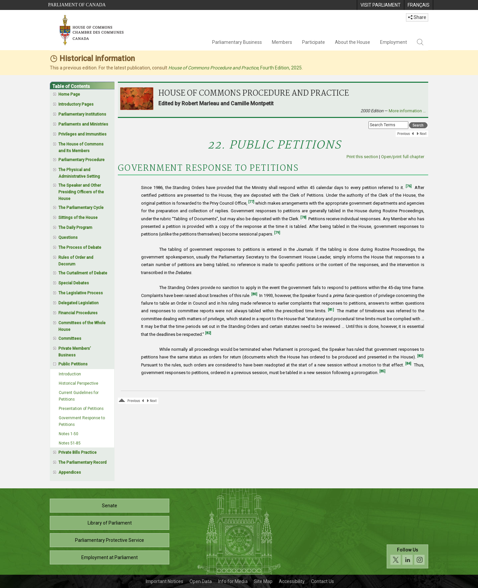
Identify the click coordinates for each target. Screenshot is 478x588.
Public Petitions (73, 364)
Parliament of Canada (77, 4)
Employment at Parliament (109, 557)
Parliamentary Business (237, 42)
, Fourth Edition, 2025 (235, 67)
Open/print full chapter (402, 156)
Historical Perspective (78, 383)
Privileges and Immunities (82, 134)
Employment (393, 42)
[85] (382, 371)
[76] (409, 186)
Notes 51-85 (70, 443)
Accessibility (292, 581)
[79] (277, 233)
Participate (313, 42)
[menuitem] (380, 5)
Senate (109, 505)
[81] (331, 310)
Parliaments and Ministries (83, 124)
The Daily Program (75, 227)
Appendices (69, 472)
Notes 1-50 (68, 434)
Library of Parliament (110, 523)
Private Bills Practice (77, 452)
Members (282, 42)
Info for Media (233, 581)
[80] (254, 294)
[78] (303, 217)
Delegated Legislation (78, 303)
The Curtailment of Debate (82, 273)
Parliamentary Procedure (81, 159)
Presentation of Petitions (81, 408)
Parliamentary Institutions (82, 114)
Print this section (362, 156)
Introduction (70, 374)
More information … (407, 110)
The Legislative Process (80, 293)
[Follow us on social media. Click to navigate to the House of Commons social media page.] (407, 556)
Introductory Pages (76, 104)
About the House (352, 42)
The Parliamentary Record (82, 462)
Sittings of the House (78, 217)
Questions (68, 237)
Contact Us (322, 581)
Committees (69, 338)
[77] (251, 202)
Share (417, 17)
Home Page (69, 94)
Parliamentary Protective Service (109, 540)
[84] (408, 363)
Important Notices (164, 581)
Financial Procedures (78, 313)
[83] (420, 356)
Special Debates (73, 283)
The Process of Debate (79, 247)
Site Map (263, 581)
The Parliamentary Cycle (81, 207)
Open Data (201, 581)
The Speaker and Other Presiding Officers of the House (81, 192)
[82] (208, 333)
